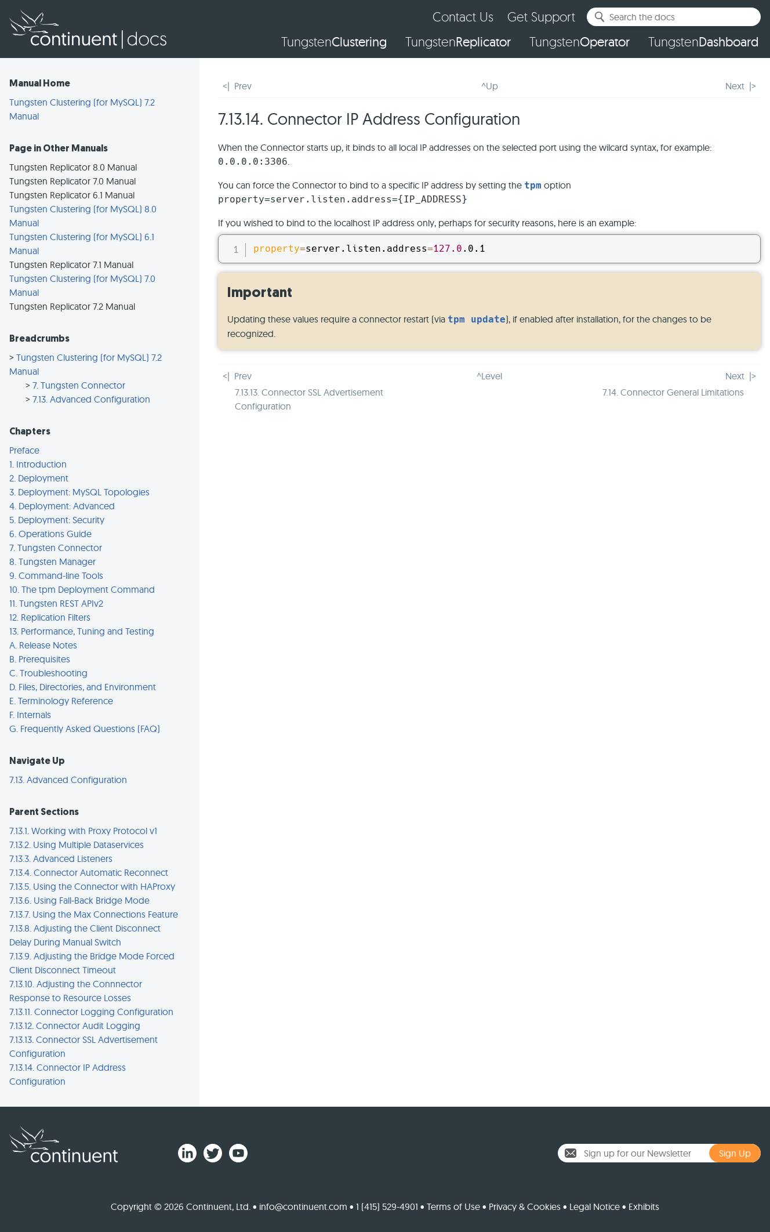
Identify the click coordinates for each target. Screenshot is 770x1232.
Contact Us (463, 16)
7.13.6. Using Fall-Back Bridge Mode (79, 900)
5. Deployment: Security (56, 520)
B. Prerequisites (39, 659)
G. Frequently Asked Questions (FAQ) (84, 728)
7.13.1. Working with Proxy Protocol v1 (83, 830)
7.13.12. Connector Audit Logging (74, 1025)
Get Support (541, 16)
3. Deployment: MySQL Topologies (79, 492)
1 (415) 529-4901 (387, 1206)
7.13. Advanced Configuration (91, 399)
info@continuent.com (303, 1206)
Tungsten (334, 42)
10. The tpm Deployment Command (82, 589)
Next (734, 86)
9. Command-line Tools (56, 575)
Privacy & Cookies (525, 1206)
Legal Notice (594, 1206)
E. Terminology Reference (61, 700)
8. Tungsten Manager (52, 561)
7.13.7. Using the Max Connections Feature (93, 914)
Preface (24, 450)
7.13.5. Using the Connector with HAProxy (92, 886)
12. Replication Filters (49, 617)
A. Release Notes (43, 645)
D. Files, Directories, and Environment (82, 687)
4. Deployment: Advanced (62, 506)
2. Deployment (38, 478)
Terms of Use (453, 1206)
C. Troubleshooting (48, 673)
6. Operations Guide (50, 533)
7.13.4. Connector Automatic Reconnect (88, 872)
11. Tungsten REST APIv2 (56, 603)
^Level (489, 376)
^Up (489, 86)
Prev (243, 86)
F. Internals (30, 714)
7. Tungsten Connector (78, 385)
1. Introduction (38, 464)
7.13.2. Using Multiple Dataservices (76, 844)
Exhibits (644, 1206)
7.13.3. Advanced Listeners (60, 858)
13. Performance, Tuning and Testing (81, 631)
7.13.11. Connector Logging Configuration (91, 1011)
